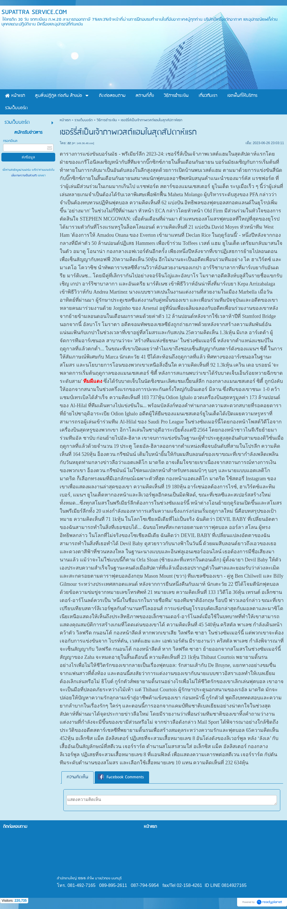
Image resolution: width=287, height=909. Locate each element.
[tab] (77, 777)
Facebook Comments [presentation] (121, 777)
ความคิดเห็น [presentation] (77, 777)
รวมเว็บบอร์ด (84, 120)
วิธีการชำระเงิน (107, 120)
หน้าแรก (65, 120)
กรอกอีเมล (10, 141)
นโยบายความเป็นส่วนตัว (24, 175)
